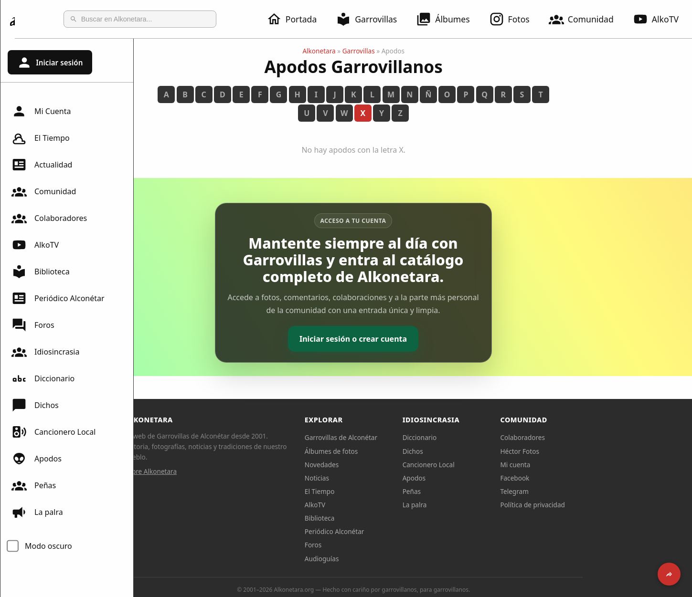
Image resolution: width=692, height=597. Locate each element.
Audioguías (381, 558)
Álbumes (448, 19)
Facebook (574, 477)
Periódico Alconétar (58, 298)
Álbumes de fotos (390, 451)
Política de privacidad (592, 504)
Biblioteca (40, 271)
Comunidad (586, 19)
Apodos (36, 458)
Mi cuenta (575, 464)
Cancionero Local (53, 432)
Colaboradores (49, 218)
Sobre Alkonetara (210, 471)
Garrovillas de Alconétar (400, 437)
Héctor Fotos (579, 451)
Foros (32, 325)
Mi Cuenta (41, 111)
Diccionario (43, 378)
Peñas (33, 485)
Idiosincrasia (45, 351)
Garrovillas (372, 19)
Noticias (376, 477)
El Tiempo (40, 138)
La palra (37, 512)
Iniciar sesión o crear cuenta (413, 339)
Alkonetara (378, 50)
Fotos (515, 19)
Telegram (574, 491)
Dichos (35, 405)
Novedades (381, 464)
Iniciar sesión (50, 62)
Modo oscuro (48, 546)
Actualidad (41, 164)
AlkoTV (35, 244)
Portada (297, 19)
